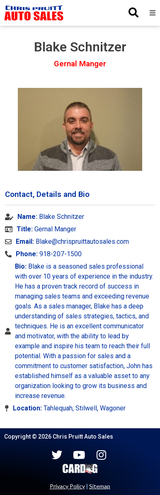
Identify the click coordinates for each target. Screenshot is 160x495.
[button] (152, 12)
